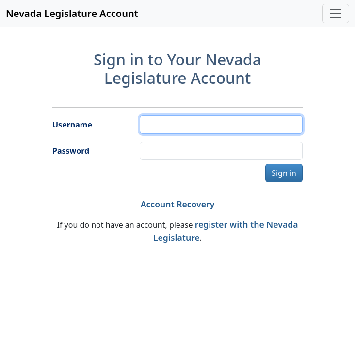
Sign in (284, 173)
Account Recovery (178, 204)
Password (70, 150)
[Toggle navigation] (335, 13)
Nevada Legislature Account (72, 13)
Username (72, 124)
